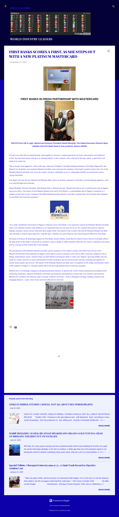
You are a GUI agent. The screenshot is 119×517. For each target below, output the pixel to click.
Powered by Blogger (59, 501)
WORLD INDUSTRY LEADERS (31, 39)
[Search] (113, 7)
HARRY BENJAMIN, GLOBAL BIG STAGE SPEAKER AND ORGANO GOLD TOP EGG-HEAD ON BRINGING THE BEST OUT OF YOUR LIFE (56, 435)
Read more (104, 426)
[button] (108, 51)
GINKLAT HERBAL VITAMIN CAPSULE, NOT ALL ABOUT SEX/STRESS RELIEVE (51, 404)
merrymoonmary (65, 505)
